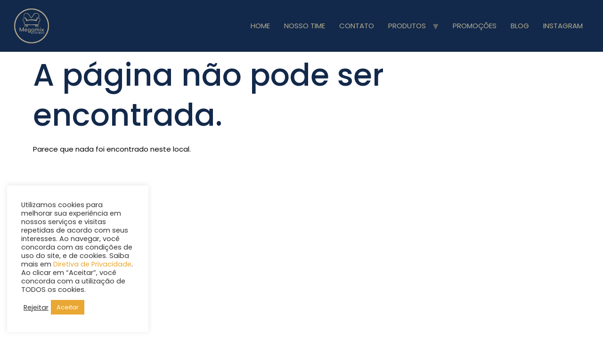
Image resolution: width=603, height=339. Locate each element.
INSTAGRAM (563, 26)
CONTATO (356, 26)
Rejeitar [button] (36, 307)
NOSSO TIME (304, 26)
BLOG (520, 26)
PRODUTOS (407, 26)
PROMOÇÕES (475, 26)
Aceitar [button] (68, 307)
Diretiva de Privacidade (92, 264)
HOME (260, 26)
